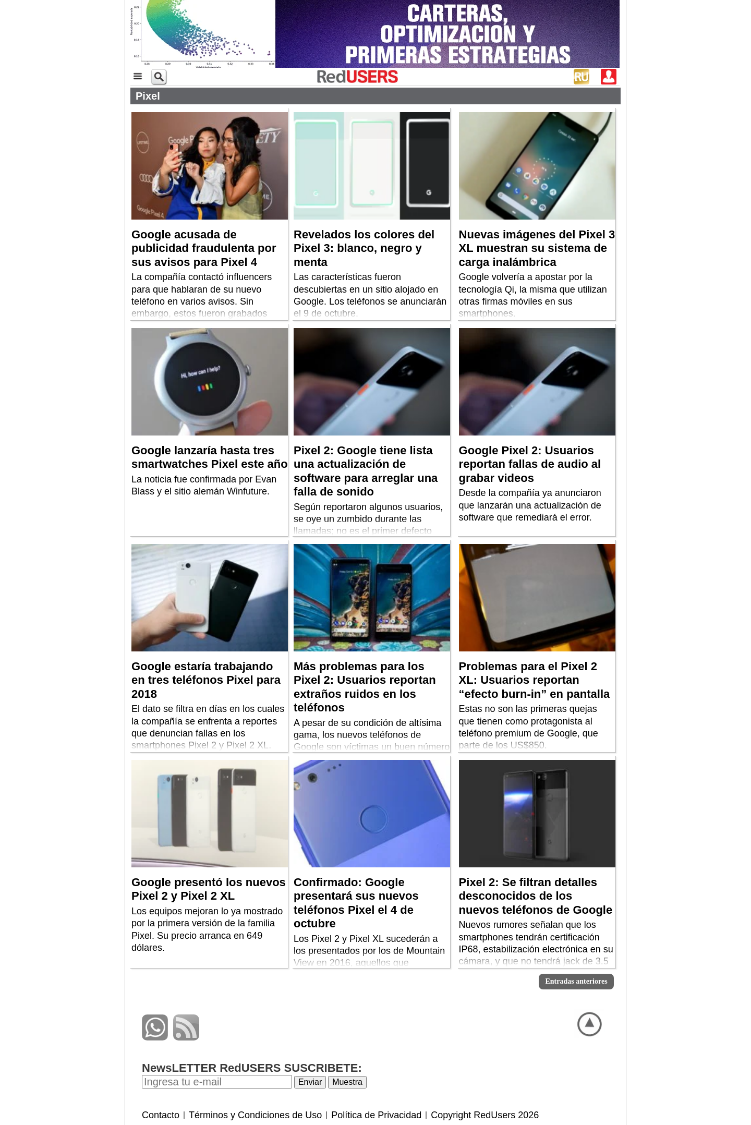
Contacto (160, 1115)
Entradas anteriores (576, 981)
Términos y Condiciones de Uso (255, 1115)
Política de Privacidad (376, 1115)
